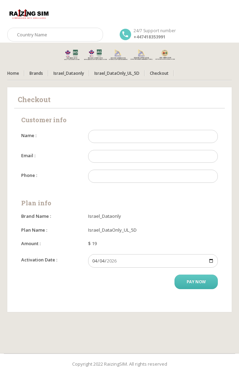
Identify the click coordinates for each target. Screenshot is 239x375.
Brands (36, 73)
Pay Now (196, 281)
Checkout (159, 73)
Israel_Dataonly (68, 73)
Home (13, 73)
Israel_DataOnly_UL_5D (116, 73)
